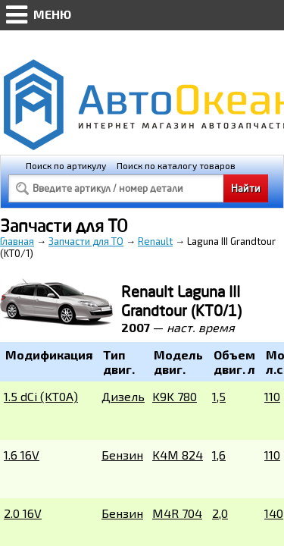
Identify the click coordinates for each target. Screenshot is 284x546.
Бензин (122, 454)
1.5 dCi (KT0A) (41, 396)
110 (272, 396)
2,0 (220, 513)
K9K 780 (174, 396)
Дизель (123, 396)
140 (273, 513)
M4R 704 (177, 513)
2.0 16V (23, 513)
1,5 (219, 396)
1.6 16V (21, 454)
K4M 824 (177, 454)
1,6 (219, 454)
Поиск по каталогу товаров (176, 165)
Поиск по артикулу (66, 165)
